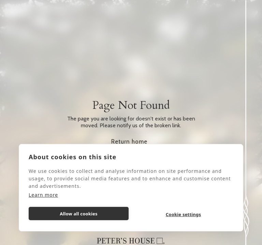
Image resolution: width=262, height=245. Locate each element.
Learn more (43, 195)
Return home (129, 141)
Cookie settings (183, 214)
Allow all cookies (79, 214)
